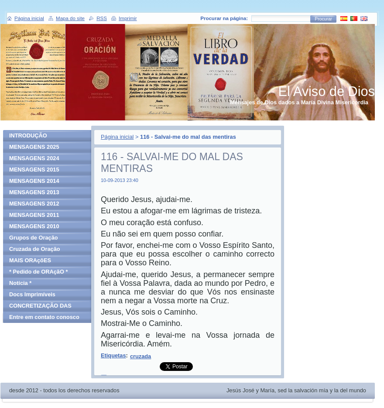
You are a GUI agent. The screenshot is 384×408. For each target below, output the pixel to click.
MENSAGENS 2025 (34, 147)
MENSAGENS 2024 (34, 158)
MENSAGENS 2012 (34, 203)
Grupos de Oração (33, 237)
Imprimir (128, 18)
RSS (101, 18)
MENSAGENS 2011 (34, 215)
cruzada (140, 356)
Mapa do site (70, 18)
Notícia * (20, 283)
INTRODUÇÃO (28, 135)
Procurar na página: (224, 18)
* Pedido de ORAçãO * (38, 271)
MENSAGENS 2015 (34, 169)
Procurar (323, 19)
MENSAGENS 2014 (34, 181)
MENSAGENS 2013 (34, 192)
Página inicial (117, 137)
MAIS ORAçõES (30, 260)
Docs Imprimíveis (32, 294)
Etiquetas (113, 355)
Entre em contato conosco (44, 317)
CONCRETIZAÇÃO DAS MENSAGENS (40, 307)
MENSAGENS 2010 (34, 226)
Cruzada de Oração (34, 249)
